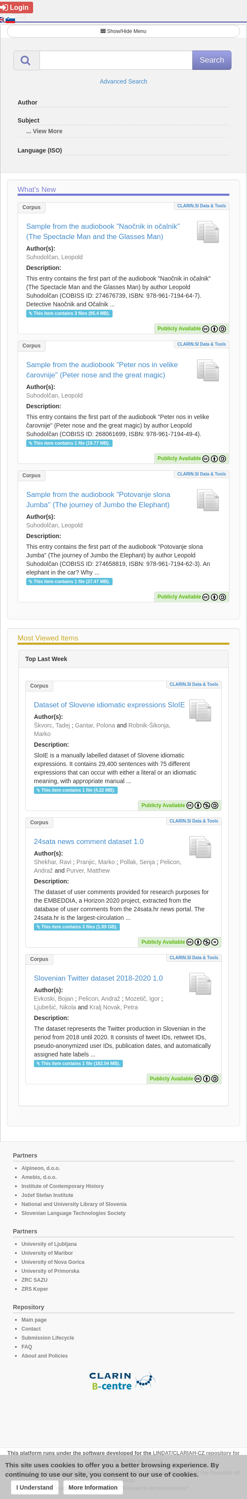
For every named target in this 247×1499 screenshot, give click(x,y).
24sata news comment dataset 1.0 (89, 842)
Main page (34, 1320)
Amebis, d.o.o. (39, 1177)
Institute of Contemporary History (62, 1186)
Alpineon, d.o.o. (40, 1168)
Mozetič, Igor (142, 998)
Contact (31, 1329)
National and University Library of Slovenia (74, 1204)
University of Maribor (47, 1253)
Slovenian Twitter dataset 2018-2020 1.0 (98, 978)
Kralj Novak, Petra (113, 1007)
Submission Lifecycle (47, 1338)
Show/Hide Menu (123, 31)
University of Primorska (50, 1271)
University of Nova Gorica (53, 1262)
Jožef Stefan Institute (47, 1195)
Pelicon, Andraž (99, 998)
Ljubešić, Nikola (55, 1007)
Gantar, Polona (95, 725)
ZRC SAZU (34, 1280)
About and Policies (44, 1356)
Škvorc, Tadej (52, 725)
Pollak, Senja (137, 862)
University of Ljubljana (49, 1244)
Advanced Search (123, 81)
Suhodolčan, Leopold (54, 257)
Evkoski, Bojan (53, 998)
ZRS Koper (34, 1289)
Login (14, 7)
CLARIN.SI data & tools (201, 205)
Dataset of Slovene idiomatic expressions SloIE (109, 705)
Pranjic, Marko (95, 862)
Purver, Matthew (88, 870)
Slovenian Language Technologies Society (73, 1213)
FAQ (26, 1347)
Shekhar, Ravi (52, 862)
